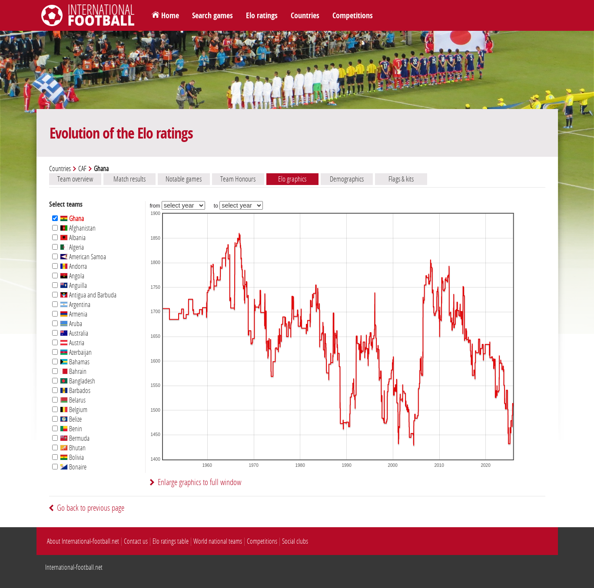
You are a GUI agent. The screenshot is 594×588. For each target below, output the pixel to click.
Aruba (71, 324)
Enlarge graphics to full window (199, 482)
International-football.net (74, 567)
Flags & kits (401, 179)
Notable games (184, 179)
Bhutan (73, 448)
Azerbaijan (76, 352)
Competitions (352, 15)
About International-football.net (83, 541)
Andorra (73, 266)
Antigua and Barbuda (88, 295)
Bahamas (75, 362)
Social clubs (295, 541)
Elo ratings (262, 15)
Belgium (73, 410)
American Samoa (83, 257)
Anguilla (73, 285)
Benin (71, 429)
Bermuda (75, 438)
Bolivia (72, 457)
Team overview (75, 179)
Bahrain (73, 371)
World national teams (217, 541)
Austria (72, 343)
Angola (72, 276)
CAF (82, 169)
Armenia (73, 314)
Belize (71, 419)
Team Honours (238, 179)
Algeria (72, 247)
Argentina (75, 305)
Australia (74, 333)
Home (170, 15)
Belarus (73, 400)
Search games (212, 15)
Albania (73, 238)
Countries (305, 15)
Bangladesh (77, 381)
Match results (129, 179)
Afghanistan (78, 228)
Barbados (75, 390)
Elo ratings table (171, 541)
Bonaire (73, 467)
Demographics (347, 179)
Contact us (136, 541)
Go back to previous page (90, 508)
